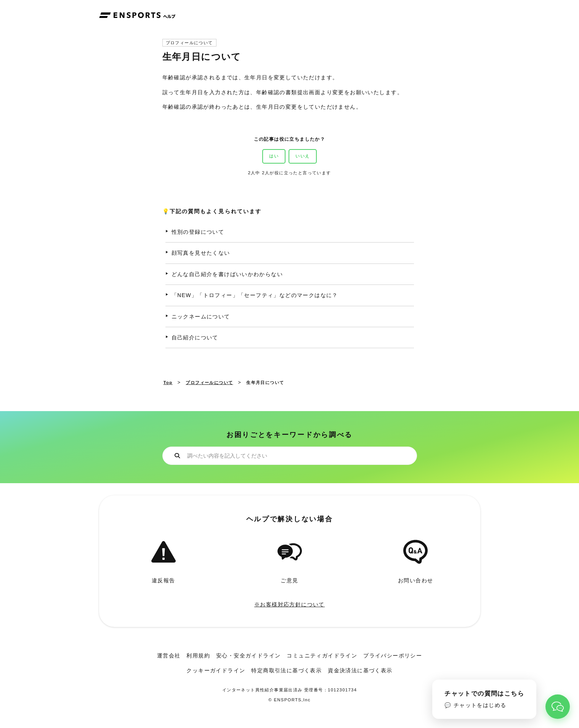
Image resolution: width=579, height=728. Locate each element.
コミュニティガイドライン (322, 655)
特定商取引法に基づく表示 (286, 670)
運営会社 (169, 655)
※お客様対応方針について (289, 604)
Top (168, 382)
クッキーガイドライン (215, 670)
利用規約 (198, 655)
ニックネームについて (201, 316)
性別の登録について (198, 232)
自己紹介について (195, 337)
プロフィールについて (189, 43)
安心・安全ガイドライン (248, 655)
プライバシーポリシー (392, 655)
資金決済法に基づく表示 (360, 670)
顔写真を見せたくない (201, 253)
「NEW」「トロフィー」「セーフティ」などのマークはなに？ (255, 295)
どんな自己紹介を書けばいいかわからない (227, 274)
